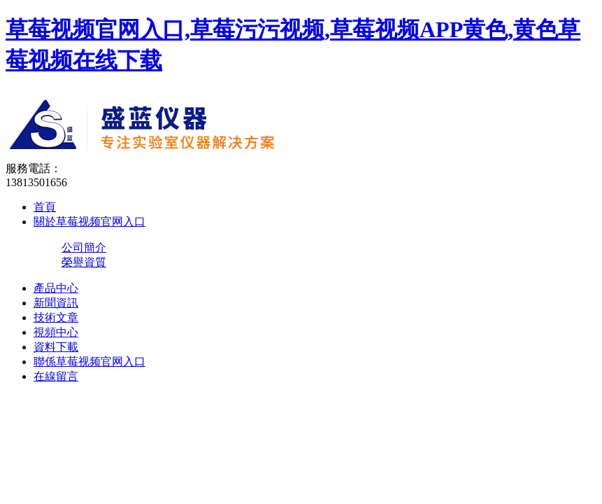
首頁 (45, 207)
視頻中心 (56, 332)
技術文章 (56, 317)
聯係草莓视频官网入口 (89, 362)
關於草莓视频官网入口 (89, 221)
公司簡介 (84, 247)
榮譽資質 (84, 262)
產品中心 (56, 288)
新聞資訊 (56, 303)
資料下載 (56, 347)
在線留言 (56, 376)
